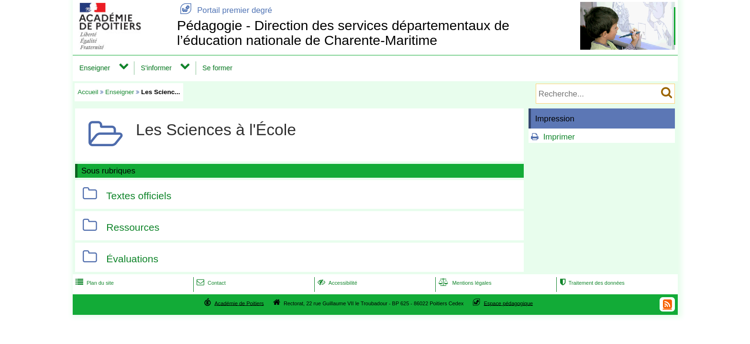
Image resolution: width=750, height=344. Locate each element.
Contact (210, 283)
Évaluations (132, 258)
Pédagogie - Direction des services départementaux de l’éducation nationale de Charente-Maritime (343, 33)
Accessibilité (336, 283)
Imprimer (559, 136)
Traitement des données (591, 283)
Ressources (132, 227)
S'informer (156, 68)
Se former (217, 68)
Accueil (87, 92)
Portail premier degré (224, 10)
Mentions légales (464, 283)
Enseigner (94, 68)
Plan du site (94, 283)
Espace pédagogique (508, 303)
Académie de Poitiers (239, 303)
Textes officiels (138, 195)
